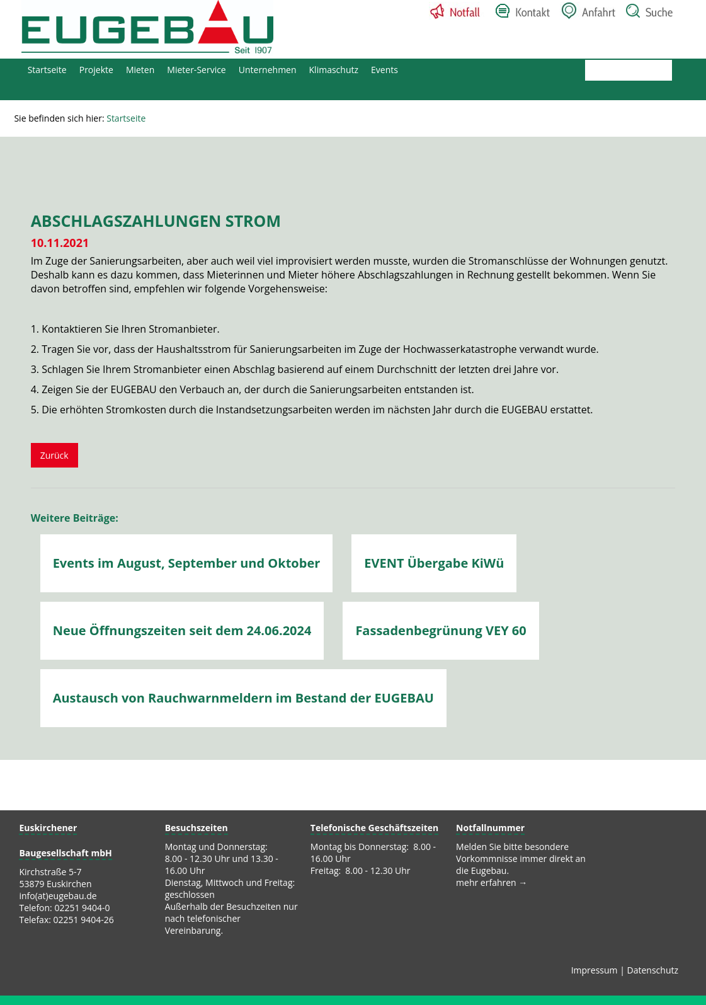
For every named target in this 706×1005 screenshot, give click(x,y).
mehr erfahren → (491, 882)
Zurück (54, 455)
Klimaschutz (333, 70)
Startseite (47, 70)
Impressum (594, 970)
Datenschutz (652, 970)
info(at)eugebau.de (57, 896)
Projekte (96, 70)
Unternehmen (268, 70)
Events (384, 70)
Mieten (140, 70)
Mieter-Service (196, 70)
